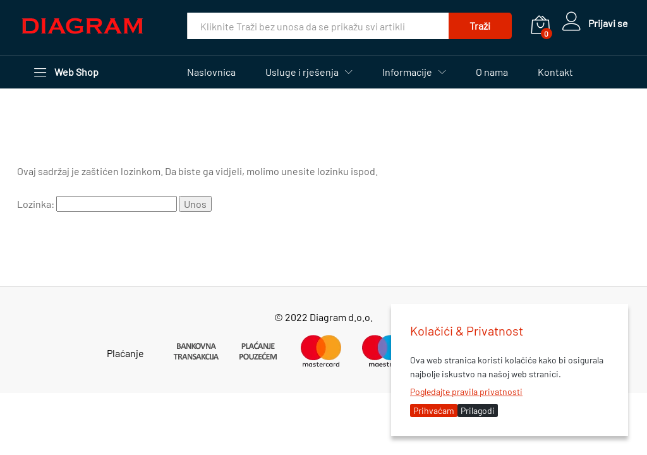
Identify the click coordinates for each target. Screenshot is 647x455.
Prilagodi (478, 410)
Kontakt (555, 72)
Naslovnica (211, 72)
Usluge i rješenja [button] (302, 72)
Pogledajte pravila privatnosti (466, 391)
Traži (479, 26)
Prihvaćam (433, 410)
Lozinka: (97, 204)
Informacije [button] (407, 72)
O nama (492, 72)
